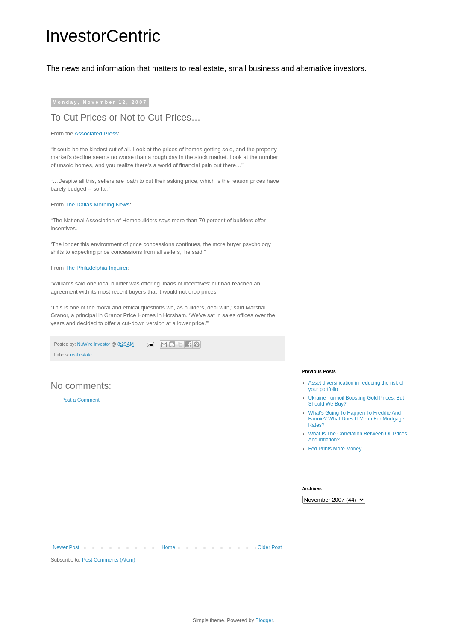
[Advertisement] (167, 474)
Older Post (270, 547)
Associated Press (96, 133)
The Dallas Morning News (97, 204)
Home (168, 547)
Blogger (264, 620)
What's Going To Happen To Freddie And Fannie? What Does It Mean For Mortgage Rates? (356, 419)
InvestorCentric (103, 35)
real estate (80, 354)
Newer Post (66, 547)
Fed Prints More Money (335, 449)
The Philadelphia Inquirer (96, 268)
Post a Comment (81, 400)
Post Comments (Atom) (108, 560)
